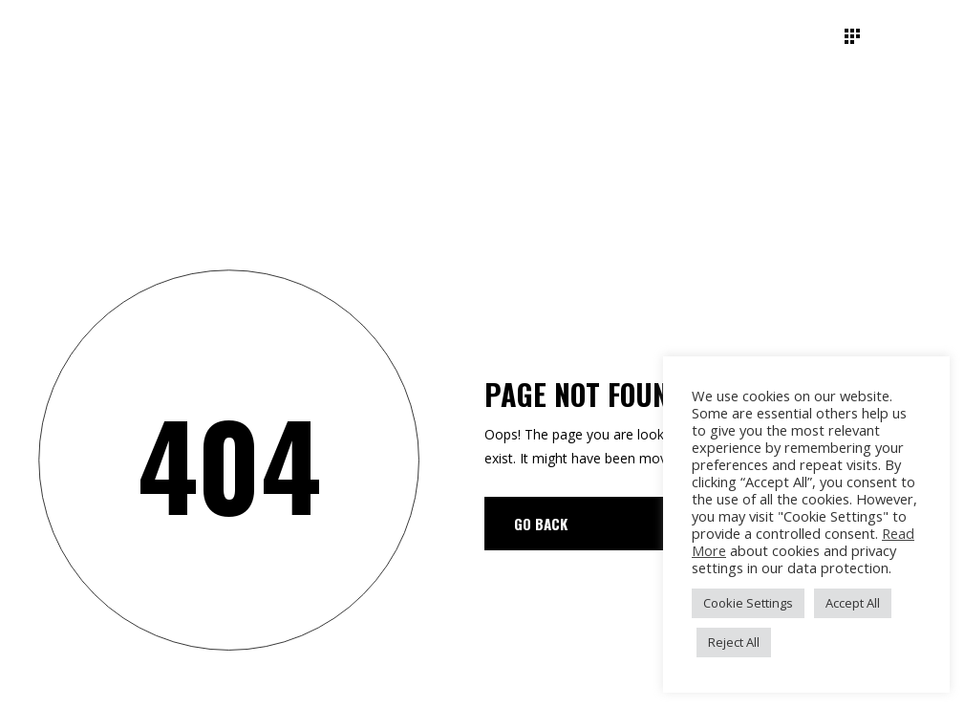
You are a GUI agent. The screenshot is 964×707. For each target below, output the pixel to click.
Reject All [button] (734, 642)
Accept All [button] (852, 602)
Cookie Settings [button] (748, 602)
